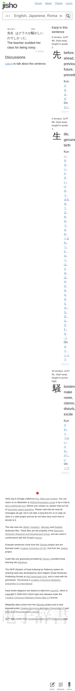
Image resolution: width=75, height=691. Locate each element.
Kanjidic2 (35, 527)
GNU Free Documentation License (22, 611)
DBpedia (40, 604)
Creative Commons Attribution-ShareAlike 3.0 (42, 608)
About (48, 3)
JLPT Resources (54, 619)
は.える (65, 268)
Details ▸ (65, 111)
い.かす (65, 173)
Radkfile (58, 527)
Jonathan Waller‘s (36, 619)
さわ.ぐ (65, 429)
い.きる (65, 160)
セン (66, 107)
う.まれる (66, 199)
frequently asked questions (21, 509)
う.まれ (65, 229)
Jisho (9, 5)
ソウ (66, 468)
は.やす (65, 281)
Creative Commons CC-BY (33, 548)
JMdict (26, 527)
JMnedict (45, 527)
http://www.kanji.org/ (36, 576)
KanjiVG (54, 590)
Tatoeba (40, 51)
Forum (38, 3)
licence (38, 537)
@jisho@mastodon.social (42, 502)
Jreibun (64, 548)
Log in (69, 3)
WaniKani (22, 562)
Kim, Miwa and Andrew (46, 498)
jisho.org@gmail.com (15, 506)
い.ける (65, 186)
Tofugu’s (46, 559)
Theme (59, 3)
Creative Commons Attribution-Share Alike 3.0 (27, 597)
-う (65, 338)
